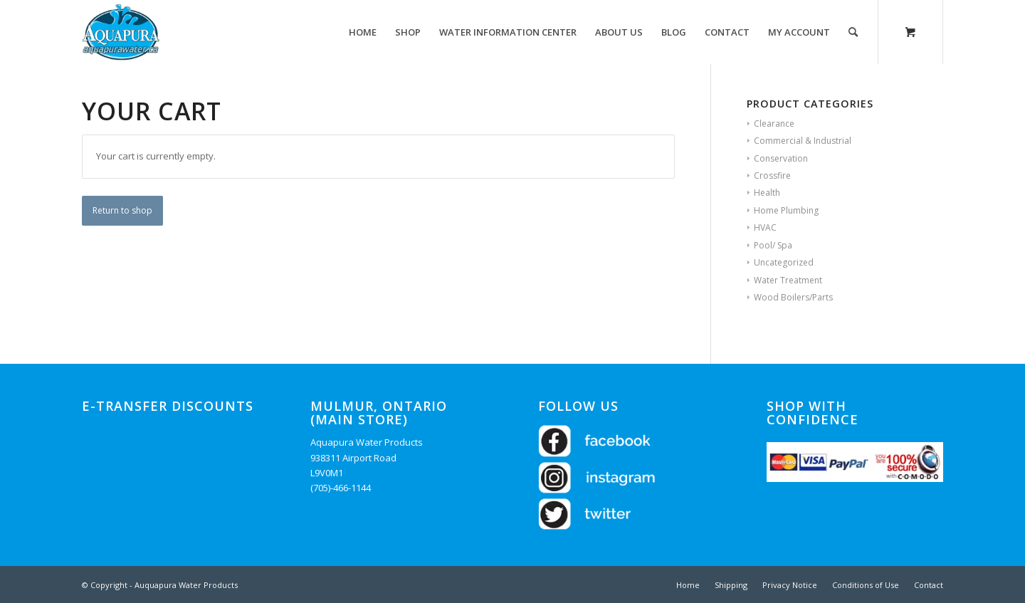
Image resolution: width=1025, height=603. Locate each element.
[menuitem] (363, 32)
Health (767, 193)
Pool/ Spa (773, 245)
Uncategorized (784, 262)
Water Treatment (788, 280)
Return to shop (122, 210)
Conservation (781, 158)
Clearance (774, 123)
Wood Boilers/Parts (793, 297)
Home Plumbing (786, 210)
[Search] (853, 32)
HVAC (765, 227)
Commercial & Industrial (802, 141)
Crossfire (772, 175)
